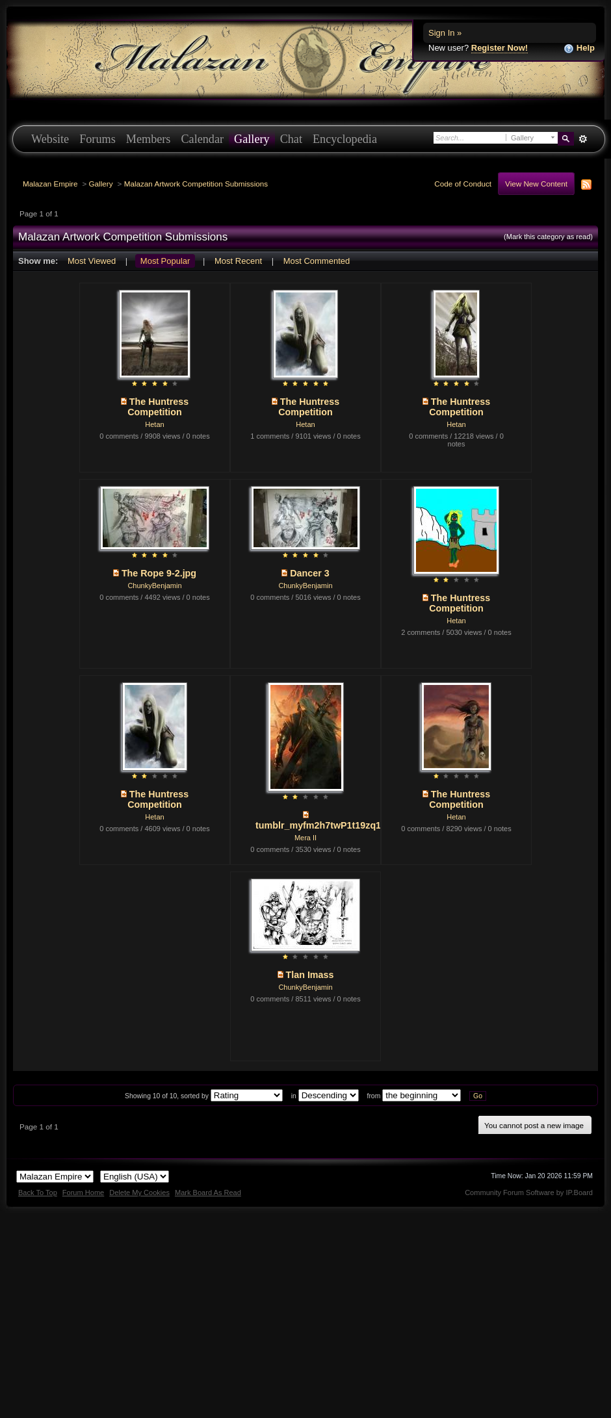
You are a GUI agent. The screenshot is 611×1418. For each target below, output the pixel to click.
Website (50, 139)
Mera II (305, 838)
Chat (291, 139)
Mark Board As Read (208, 1192)
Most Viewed (92, 261)
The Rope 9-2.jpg (159, 573)
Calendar (202, 139)
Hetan (154, 424)
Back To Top (37, 1192)
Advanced (583, 139)
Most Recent (238, 261)
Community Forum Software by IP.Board (529, 1192)
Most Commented (316, 261)
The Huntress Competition (157, 406)
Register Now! (499, 48)
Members (148, 139)
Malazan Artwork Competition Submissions (196, 183)
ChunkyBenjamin (154, 585)
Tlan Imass (310, 975)
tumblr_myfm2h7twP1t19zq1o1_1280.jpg (344, 825)
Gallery (252, 139)
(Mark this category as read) (548, 236)
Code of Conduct (462, 183)
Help (579, 48)
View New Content (536, 183)
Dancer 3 (309, 573)
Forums (97, 139)
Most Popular (165, 261)
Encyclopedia (345, 139)
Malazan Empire (50, 183)
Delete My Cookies (139, 1192)
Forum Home (83, 1192)
